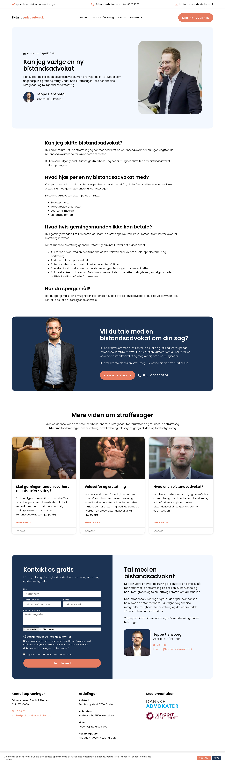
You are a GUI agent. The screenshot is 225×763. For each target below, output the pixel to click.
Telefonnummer (31, 600)
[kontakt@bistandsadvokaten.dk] (176, 4)
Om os (122, 17)
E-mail (66, 600)
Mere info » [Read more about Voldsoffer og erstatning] (92, 522)
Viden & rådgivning (103, 17)
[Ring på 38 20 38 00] (139, 375)
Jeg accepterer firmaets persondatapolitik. (49, 654)
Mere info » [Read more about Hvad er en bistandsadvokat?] (160, 522)
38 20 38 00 (160, 645)
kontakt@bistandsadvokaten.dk (196, 4)
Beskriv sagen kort (32, 610)
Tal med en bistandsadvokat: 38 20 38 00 (117, 4)
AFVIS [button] (216, 757)
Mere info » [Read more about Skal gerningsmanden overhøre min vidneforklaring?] (23, 522)
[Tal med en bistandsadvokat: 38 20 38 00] (92, 4)
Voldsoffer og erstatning (105, 486)
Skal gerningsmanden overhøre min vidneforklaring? (43, 488)
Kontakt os (136, 17)
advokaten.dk (28, 18)
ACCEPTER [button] (204, 757)
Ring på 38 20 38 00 (155, 375)
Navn (25, 589)
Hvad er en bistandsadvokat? (178, 486)
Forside (84, 17)
